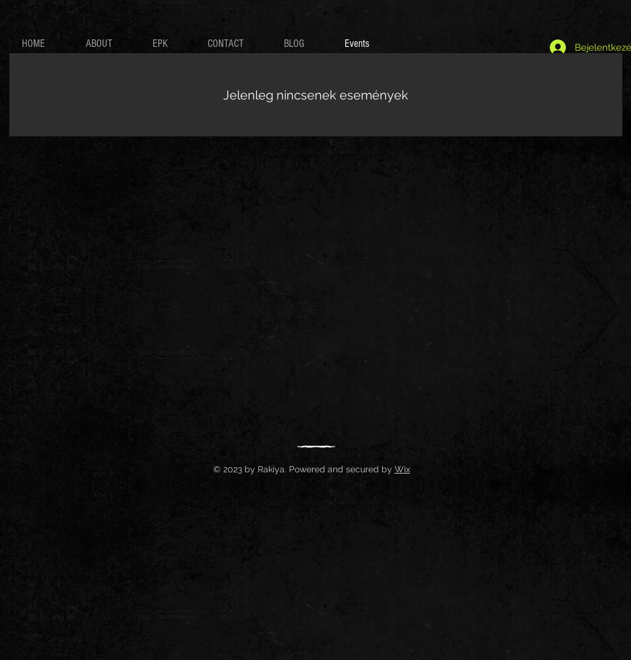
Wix (402, 469)
